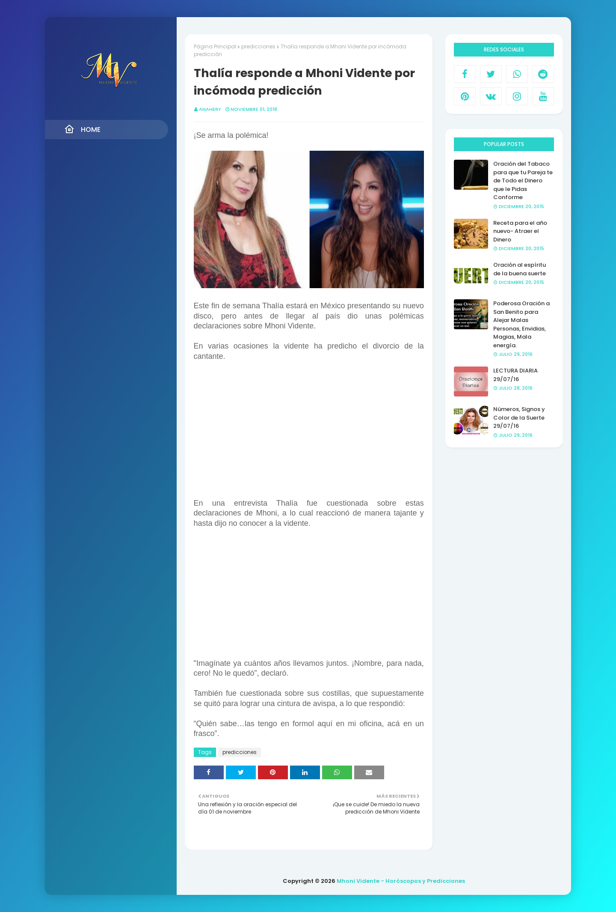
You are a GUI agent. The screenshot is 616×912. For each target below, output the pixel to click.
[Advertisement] (309, 599)
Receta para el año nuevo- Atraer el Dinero (520, 231)
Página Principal (215, 46)
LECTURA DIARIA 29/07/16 (515, 375)
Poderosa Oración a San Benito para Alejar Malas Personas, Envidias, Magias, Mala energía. (521, 324)
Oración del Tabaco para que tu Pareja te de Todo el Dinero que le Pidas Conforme (523, 180)
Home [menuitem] (82, 129)
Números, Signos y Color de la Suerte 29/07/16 (519, 417)
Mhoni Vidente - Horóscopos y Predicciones (401, 881)
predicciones (258, 46)
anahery (210, 109)
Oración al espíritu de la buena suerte (519, 269)
